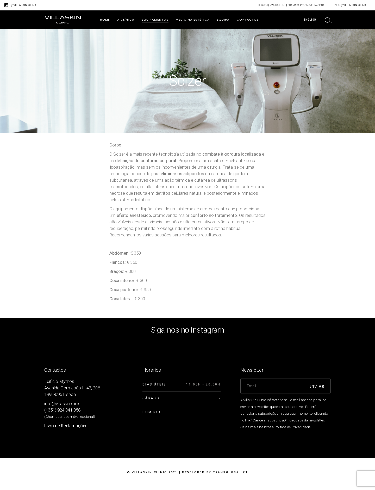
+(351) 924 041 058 (272, 5)
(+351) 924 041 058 (62, 410)
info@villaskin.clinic (350, 5)
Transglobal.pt (230, 472)
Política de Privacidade (292, 427)
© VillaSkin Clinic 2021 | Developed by (187, 472)
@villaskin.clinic (23, 5)
